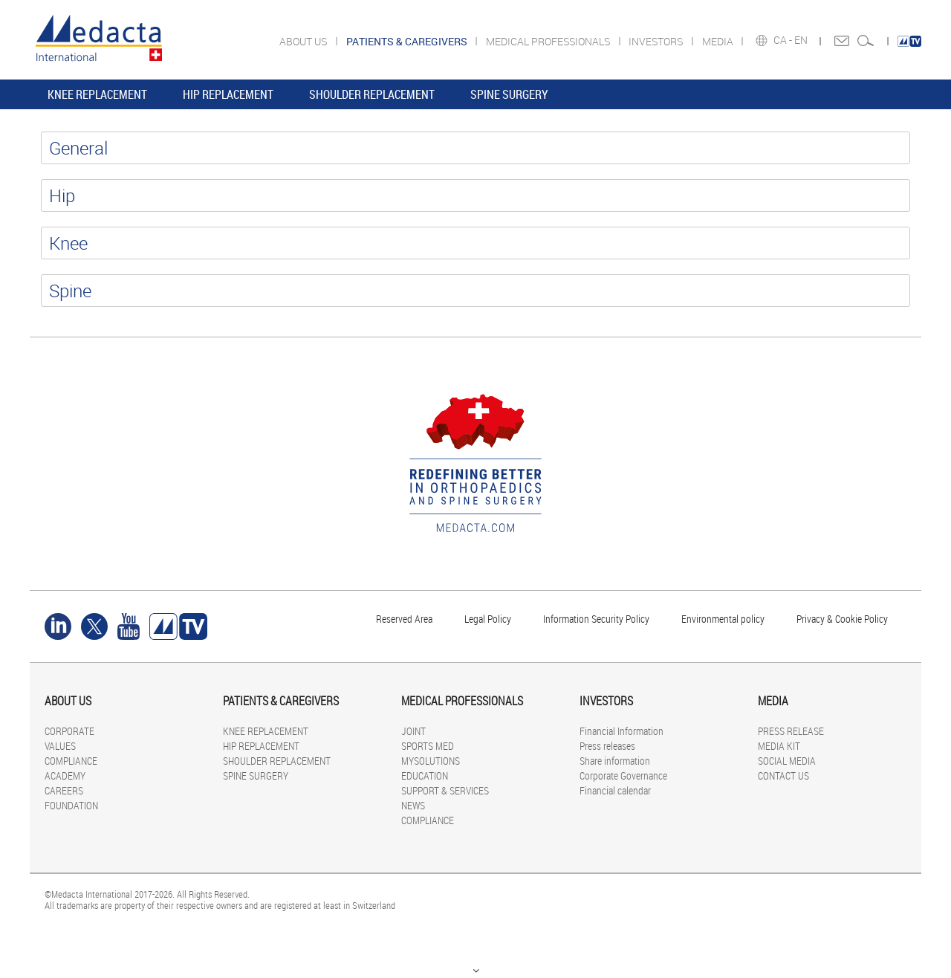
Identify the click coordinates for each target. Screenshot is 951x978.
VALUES (60, 746)
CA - (783, 40)
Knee (68, 243)
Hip (62, 195)
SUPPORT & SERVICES (445, 790)
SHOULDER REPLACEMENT (372, 94)
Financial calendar (615, 790)
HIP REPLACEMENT (228, 94)
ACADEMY (65, 775)
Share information (615, 761)
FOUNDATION (71, 805)
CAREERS (64, 790)
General (78, 148)
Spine (70, 290)
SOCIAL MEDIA (787, 761)
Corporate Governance (623, 775)
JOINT (413, 731)
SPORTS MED (427, 746)
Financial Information (621, 731)
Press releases (607, 746)
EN (802, 40)
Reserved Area (404, 619)
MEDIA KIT (779, 746)
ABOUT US (304, 41)
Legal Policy (487, 619)
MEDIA (719, 41)
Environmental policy (723, 619)
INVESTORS (657, 41)
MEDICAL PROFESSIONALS (549, 41)
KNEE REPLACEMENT (97, 94)
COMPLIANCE (71, 761)
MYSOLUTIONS (430, 761)
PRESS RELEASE (791, 731)
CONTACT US (783, 775)
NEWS (413, 805)
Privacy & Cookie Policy (842, 619)
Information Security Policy (596, 619)
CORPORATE (69, 731)
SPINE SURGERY (509, 94)
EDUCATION (424, 775)
